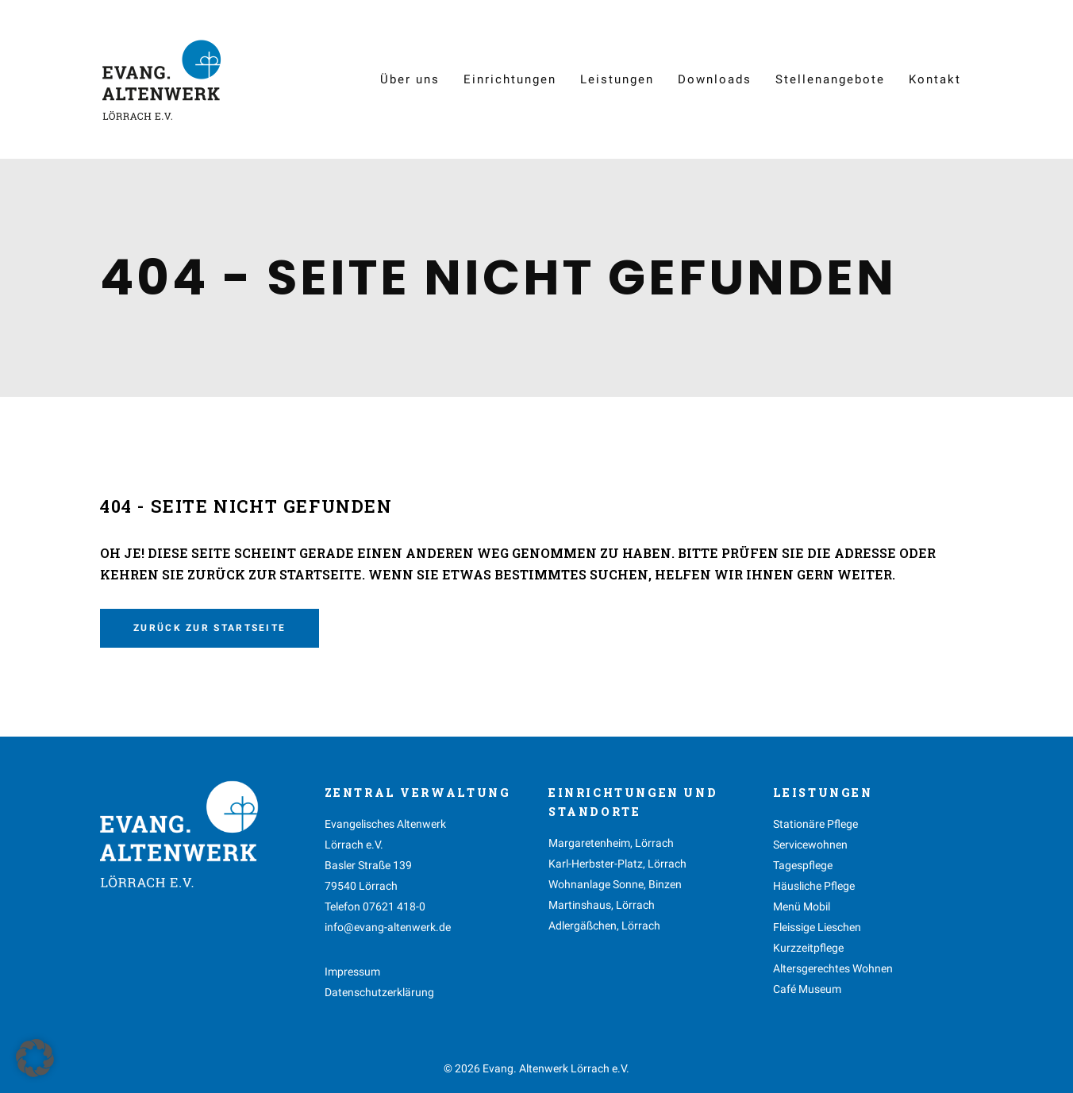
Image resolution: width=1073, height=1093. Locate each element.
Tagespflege (803, 865)
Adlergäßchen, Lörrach (604, 925)
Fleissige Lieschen (817, 927)
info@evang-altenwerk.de (388, 927)
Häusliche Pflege (814, 885)
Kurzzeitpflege (808, 947)
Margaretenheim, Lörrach (611, 843)
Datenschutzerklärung (379, 992)
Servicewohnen (810, 844)
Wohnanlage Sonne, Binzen (615, 884)
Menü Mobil (801, 906)
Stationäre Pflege (815, 824)
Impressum (352, 971)
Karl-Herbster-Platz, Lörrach (617, 863)
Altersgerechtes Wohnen (833, 968)
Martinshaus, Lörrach (601, 905)
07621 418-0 (394, 906)
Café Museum (807, 989)
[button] (35, 1058)
